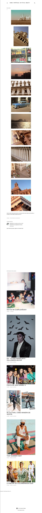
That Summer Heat (14, 456)
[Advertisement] (21, 261)
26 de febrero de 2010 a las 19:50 (18, 223)
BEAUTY (28, 2)
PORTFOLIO (16, 2)
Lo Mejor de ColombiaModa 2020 (20, 483)
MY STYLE (22, 2)
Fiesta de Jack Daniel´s (16, 385)
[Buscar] (34, 3)
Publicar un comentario (13, 416)
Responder (12, 226)
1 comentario (12, 311)
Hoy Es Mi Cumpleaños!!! (16, 309)
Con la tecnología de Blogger (21, 508)
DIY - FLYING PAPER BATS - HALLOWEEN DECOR (16, 359)
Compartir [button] (8, 311)
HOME (11, 2)
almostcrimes (12, 223)
